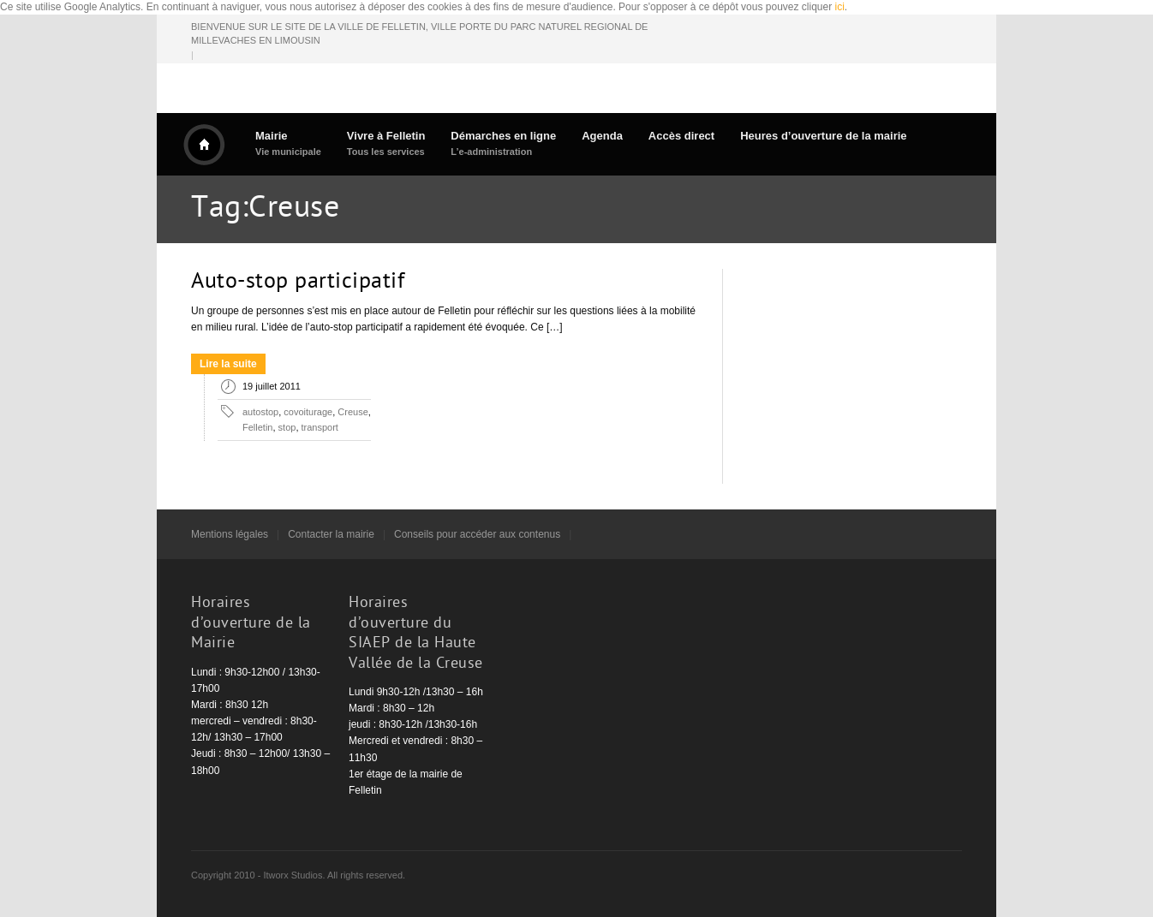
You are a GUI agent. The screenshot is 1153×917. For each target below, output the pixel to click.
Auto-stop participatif (297, 282)
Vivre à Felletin (386, 143)
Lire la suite (228, 364)
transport (320, 427)
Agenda (602, 135)
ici (840, 7)
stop (287, 427)
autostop (260, 412)
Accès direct (681, 135)
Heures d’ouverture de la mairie (823, 135)
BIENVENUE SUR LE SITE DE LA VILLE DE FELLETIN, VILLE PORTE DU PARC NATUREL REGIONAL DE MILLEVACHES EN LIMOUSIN (419, 33)
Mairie (288, 143)
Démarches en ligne (503, 143)
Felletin (257, 427)
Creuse (352, 412)
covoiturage (308, 412)
